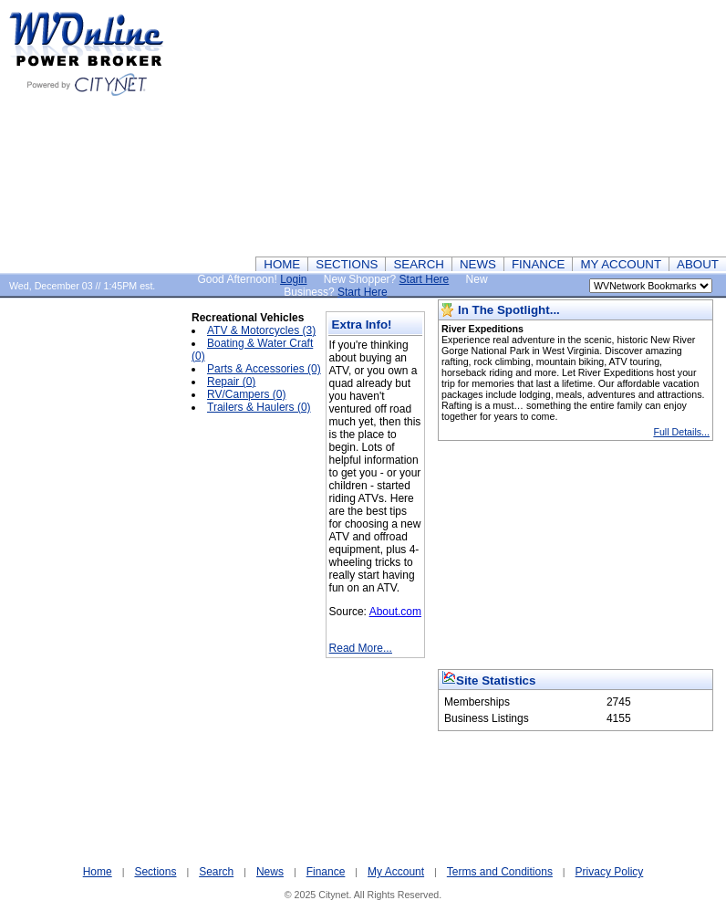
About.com (395, 611)
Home (97, 871)
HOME (282, 264)
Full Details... (681, 431)
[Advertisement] (445, 128)
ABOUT (698, 264)
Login (293, 279)
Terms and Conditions (500, 871)
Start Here (424, 279)
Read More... (360, 648)
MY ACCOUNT (620, 264)
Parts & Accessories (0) (264, 368)
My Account (396, 871)
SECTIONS (347, 264)
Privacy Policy (610, 871)
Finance (326, 871)
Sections (155, 871)
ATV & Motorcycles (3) (261, 330)
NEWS (478, 264)
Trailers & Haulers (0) (259, 407)
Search (216, 871)
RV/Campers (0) (246, 394)
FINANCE (538, 264)
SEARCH (418, 264)
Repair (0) (231, 381)
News (270, 871)
